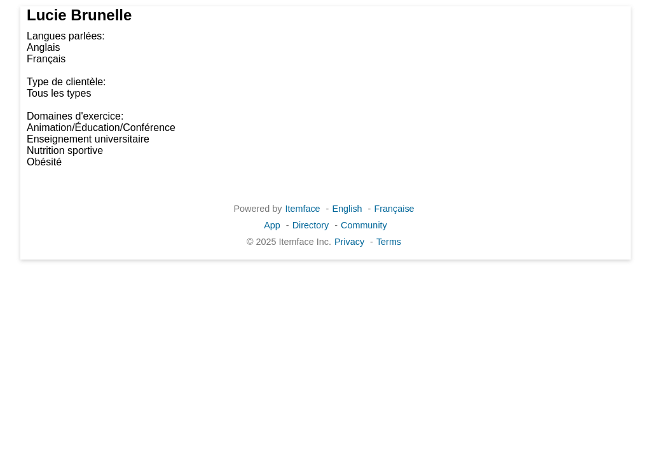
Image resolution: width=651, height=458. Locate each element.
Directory (310, 225)
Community (364, 225)
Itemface (302, 209)
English (347, 209)
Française (394, 209)
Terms (388, 242)
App (272, 225)
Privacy (349, 242)
